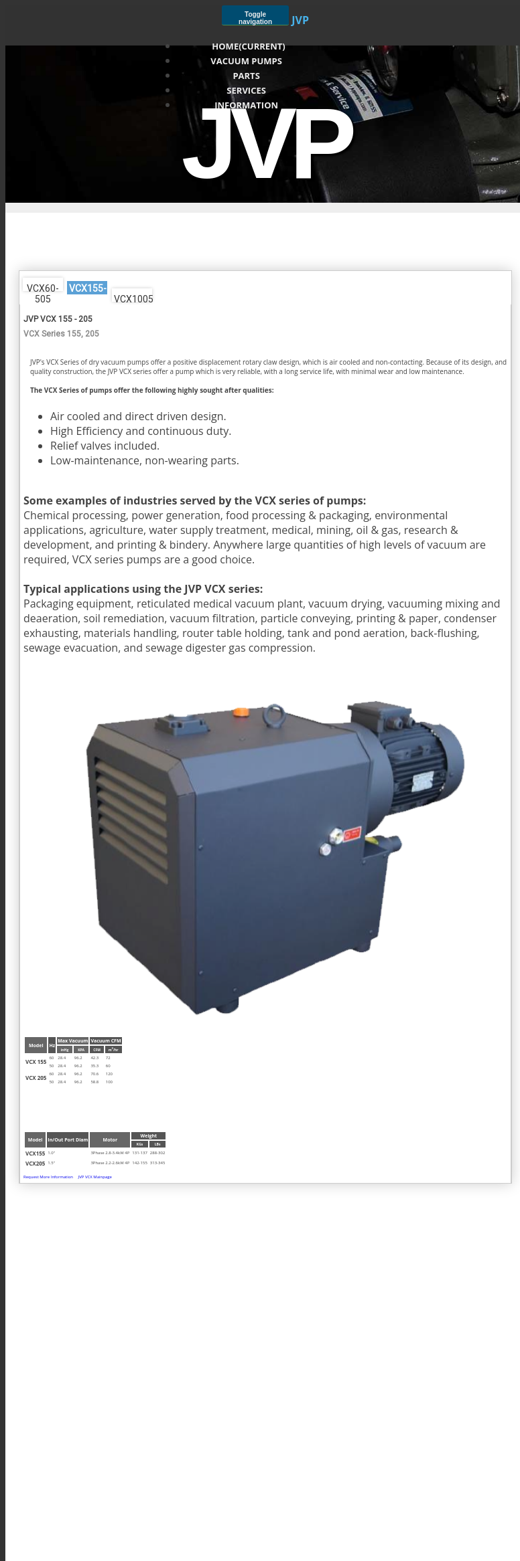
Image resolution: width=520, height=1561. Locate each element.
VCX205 (35, 1163)
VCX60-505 (43, 287)
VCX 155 (35, 1061)
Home (248, 46)
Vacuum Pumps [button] (248, 61)
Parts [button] (248, 76)
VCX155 (35, 1153)
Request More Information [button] (48, 1177)
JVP (300, 20)
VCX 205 (35, 1077)
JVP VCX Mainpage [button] (95, 1177)
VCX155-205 (88, 288)
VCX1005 (133, 298)
